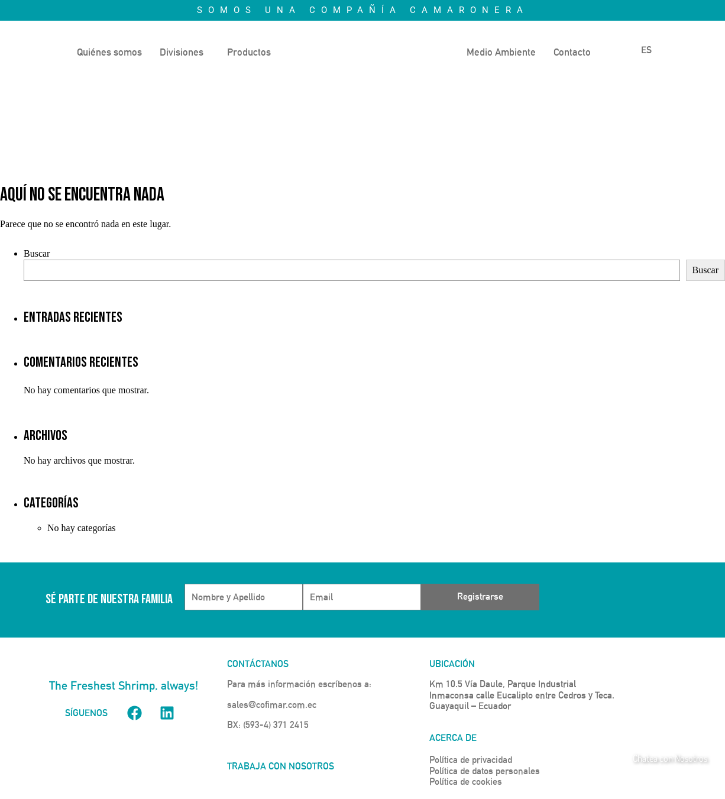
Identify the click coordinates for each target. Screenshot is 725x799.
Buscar (37, 253)
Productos (249, 52)
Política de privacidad (470, 759)
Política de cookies (465, 781)
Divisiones (181, 52)
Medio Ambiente (501, 52)
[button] (184, 52)
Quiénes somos (109, 52)
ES (639, 50)
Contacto (572, 52)
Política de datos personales (484, 771)
